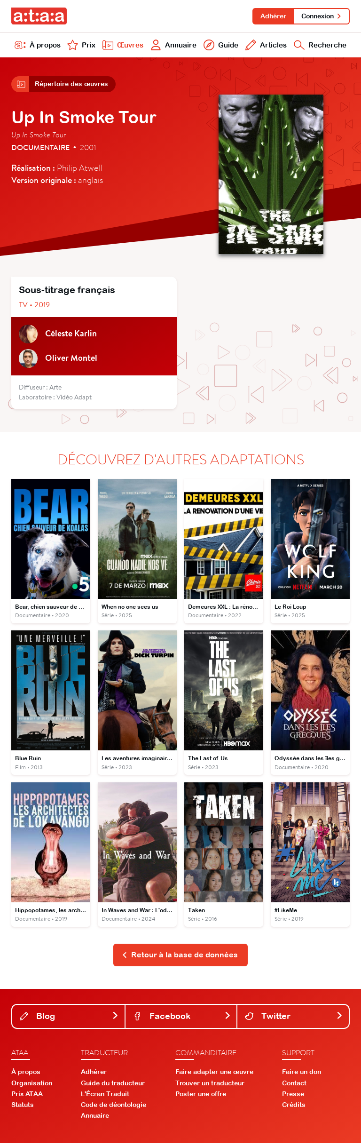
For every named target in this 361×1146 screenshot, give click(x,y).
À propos (37, 46)
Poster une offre (200, 1097)
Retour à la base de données (180, 958)
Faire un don (301, 1075)
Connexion (321, 16)
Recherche (319, 46)
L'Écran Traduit (105, 1097)
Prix (80, 46)
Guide (219, 46)
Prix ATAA (27, 1097)
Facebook (182, 1019)
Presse (293, 1097)
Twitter (294, 1019)
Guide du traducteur (113, 1086)
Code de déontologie (113, 1108)
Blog (69, 1019)
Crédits (294, 1108)
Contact (294, 1086)
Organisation (31, 1086)
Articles (265, 46)
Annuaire (172, 46)
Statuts (22, 1108)
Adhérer (272, 16)
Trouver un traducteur (209, 1086)
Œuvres (122, 46)
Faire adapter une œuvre (214, 1075)
